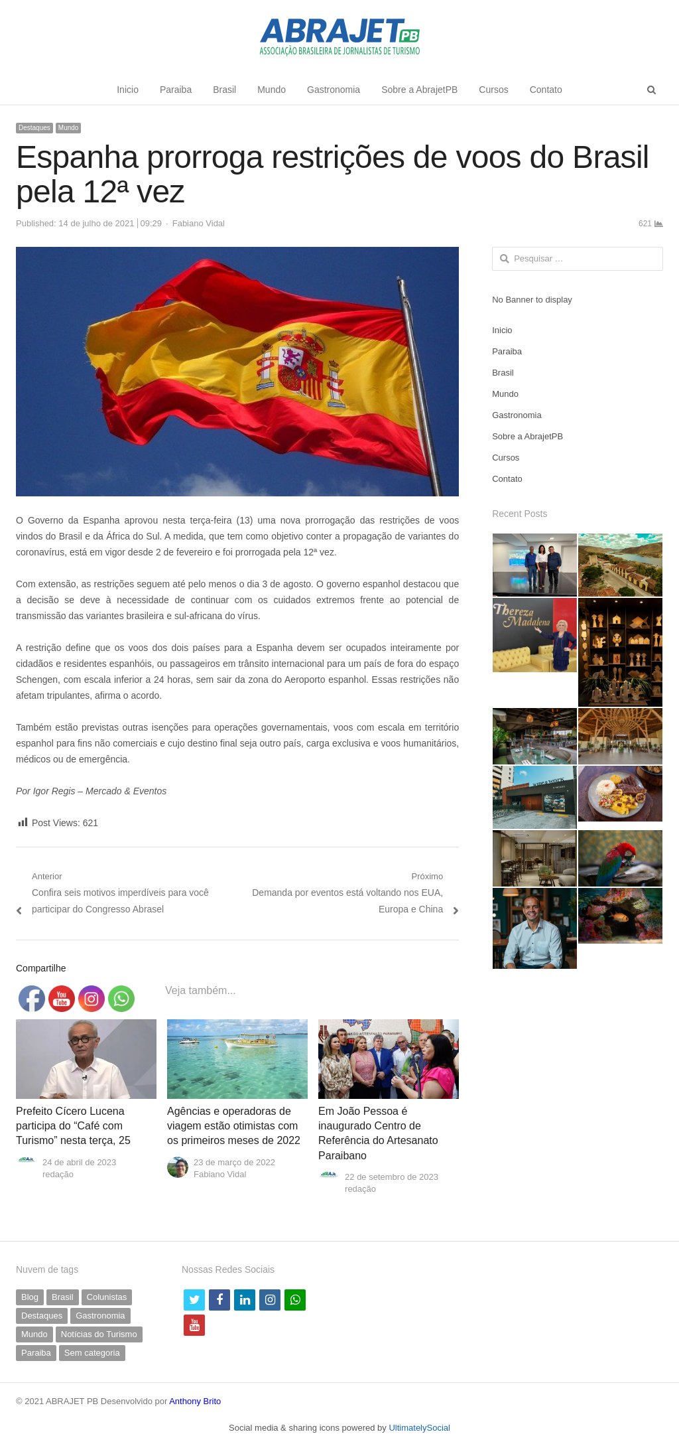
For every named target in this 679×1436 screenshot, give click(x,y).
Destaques (34, 127)
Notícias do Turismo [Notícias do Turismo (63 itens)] (99, 1334)
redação (58, 1174)
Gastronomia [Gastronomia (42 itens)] (100, 1316)
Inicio (128, 89)
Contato (546, 89)
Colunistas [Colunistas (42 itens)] (107, 1297)
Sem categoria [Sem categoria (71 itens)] (92, 1353)
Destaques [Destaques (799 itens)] (41, 1316)
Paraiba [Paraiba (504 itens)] (36, 1353)
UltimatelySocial (419, 1428)
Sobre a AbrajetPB (419, 89)
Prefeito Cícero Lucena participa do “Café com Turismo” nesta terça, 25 (73, 1126)
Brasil (224, 89)
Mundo (271, 89)
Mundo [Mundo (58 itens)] (34, 1334)
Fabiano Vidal (198, 223)
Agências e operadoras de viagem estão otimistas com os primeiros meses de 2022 (233, 1126)
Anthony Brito (195, 1401)
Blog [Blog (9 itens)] (29, 1297)
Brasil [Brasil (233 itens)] (63, 1297)
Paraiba (176, 89)
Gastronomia (333, 89)
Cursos (493, 89)
